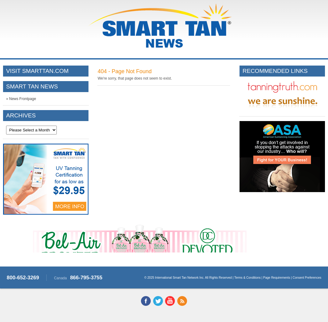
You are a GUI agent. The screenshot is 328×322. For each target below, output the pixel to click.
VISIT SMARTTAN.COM (37, 71)
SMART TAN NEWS (32, 86)
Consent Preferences (307, 277)
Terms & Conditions (247, 277)
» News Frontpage (21, 99)
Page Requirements (276, 277)
